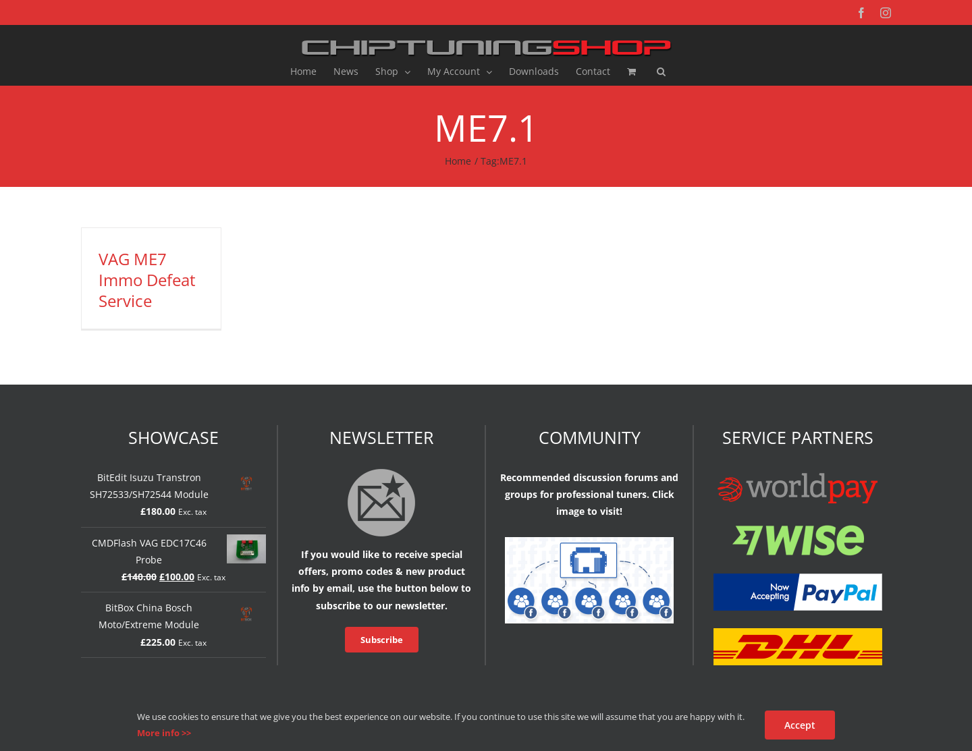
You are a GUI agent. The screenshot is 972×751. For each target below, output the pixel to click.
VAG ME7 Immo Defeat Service (147, 280)
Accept (799, 725)
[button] (661, 71)
